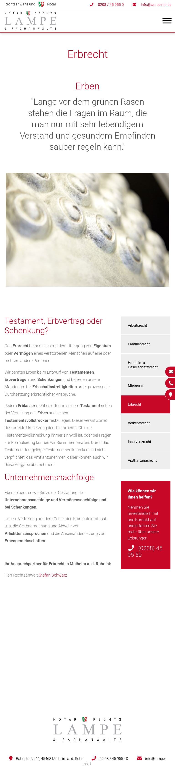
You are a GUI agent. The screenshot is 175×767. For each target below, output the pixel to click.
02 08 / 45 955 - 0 (114, 759)
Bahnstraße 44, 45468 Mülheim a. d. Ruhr (49, 759)
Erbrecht (134, 404)
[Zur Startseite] (30, 28)
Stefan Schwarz (53, 575)
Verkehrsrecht (139, 423)
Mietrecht (135, 386)
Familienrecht (139, 344)
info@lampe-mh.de (156, 5)
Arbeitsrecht (137, 325)
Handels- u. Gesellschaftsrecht (143, 365)
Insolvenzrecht (139, 442)
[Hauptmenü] (167, 22)
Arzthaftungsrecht (142, 460)
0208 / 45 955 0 (111, 5)
